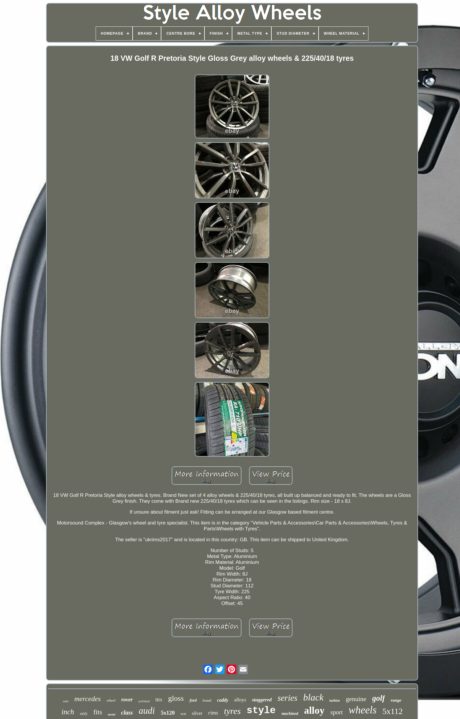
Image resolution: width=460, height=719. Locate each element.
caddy (222, 700)
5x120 (168, 713)
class (127, 712)
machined (290, 713)
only (83, 713)
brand (206, 700)
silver (197, 713)
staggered (262, 700)
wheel (110, 700)
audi (147, 710)
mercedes (88, 699)
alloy (314, 710)
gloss (176, 698)
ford (193, 700)
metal (111, 714)
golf (378, 698)
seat (183, 714)
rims (213, 713)
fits (97, 712)
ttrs (158, 700)
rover (127, 700)
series (287, 698)
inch (67, 712)
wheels (362, 710)
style (261, 710)
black (313, 697)
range (396, 700)
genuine (356, 699)
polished (144, 701)
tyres (232, 711)
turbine (334, 700)
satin (65, 701)
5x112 (393, 711)
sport (336, 712)
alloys (240, 700)
